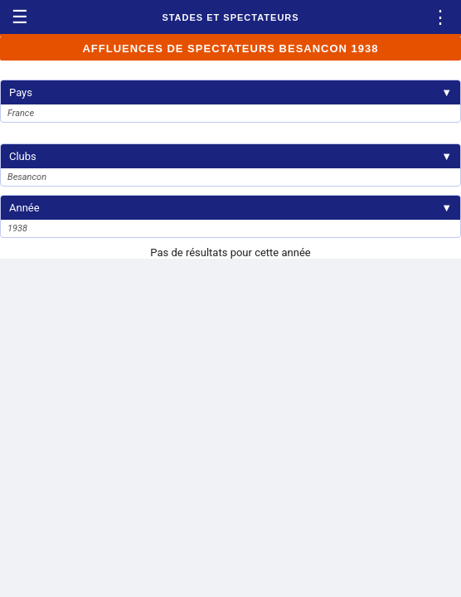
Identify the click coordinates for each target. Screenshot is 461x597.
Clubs (230, 156)
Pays (230, 92)
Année (230, 207)
